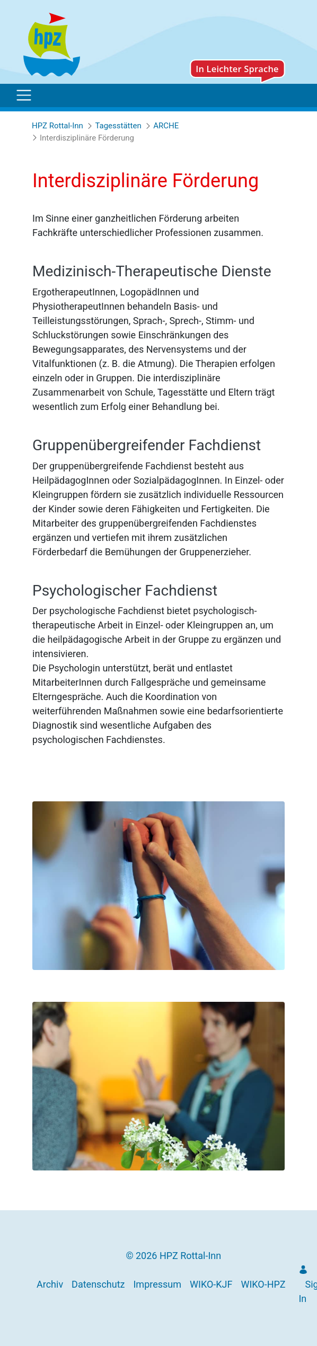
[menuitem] (49, 1284)
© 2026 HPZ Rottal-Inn (173, 1255)
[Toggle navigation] (24, 95)
